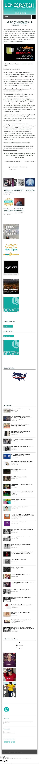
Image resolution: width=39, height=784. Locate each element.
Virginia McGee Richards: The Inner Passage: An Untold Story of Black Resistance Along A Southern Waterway (22, 516)
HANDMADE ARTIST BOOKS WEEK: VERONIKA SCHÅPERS (20, 432)
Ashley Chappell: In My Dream (18, 499)
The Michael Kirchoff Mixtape (18, 476)
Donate (6, 326)
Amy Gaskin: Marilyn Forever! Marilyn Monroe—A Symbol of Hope (20, 424)
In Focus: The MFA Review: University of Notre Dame (21, 409)
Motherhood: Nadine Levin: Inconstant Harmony (21, 598)
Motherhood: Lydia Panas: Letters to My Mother (21, 605)
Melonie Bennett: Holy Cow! (18, 522)
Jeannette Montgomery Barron (11, 161)
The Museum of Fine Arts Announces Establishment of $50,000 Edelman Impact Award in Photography (21, 418)
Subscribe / (15, 11)
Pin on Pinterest (13, 169)
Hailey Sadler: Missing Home (18, 469)
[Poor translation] (5, 761)
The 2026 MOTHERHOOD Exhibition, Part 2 (8, 190)
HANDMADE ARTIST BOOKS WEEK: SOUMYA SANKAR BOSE (20, 454)
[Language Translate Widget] (8, 732)
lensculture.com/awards (10, 150)
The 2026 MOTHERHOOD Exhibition (20, 574)
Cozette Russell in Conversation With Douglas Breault (20, 545)
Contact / (21, 11)
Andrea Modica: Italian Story (18, 559)
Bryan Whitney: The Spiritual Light (30, 189)
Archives (5, 721)
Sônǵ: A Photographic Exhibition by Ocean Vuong (21, 485)
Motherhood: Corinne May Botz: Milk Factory (20, 613)
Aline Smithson (16, 25)
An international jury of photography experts (15, 89)
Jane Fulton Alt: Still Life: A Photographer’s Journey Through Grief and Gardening (22, 552)
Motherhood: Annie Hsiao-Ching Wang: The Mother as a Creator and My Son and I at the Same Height (22, 629)
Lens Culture (24, 29)
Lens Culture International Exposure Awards (15, 72)
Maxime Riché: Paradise (17, 567)
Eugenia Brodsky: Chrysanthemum (19, 507)
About (26, 11)
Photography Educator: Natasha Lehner (21, 537)
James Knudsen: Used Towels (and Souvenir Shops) (22, 492)
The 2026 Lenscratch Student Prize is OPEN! (8, 210)
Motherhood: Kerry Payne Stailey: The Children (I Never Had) (21, 620)
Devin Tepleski (31, 161)
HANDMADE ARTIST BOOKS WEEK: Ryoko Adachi (22, 439)
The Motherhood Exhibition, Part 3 (18, 189)
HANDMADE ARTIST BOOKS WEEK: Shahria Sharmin (22, 447)
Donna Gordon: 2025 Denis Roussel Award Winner (22, 530)
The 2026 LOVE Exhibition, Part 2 (18, 209)
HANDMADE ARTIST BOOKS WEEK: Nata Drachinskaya (21, 462)
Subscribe (7, 336)
